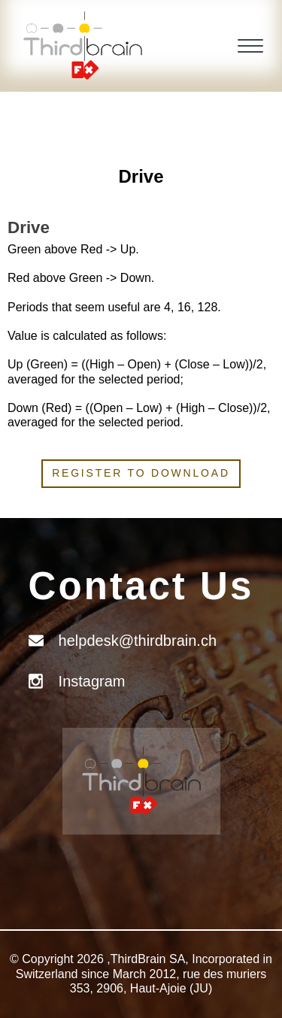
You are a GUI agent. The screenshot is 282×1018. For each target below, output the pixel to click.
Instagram (92, 681)
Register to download (141, 473)
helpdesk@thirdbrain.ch (138, 640)
